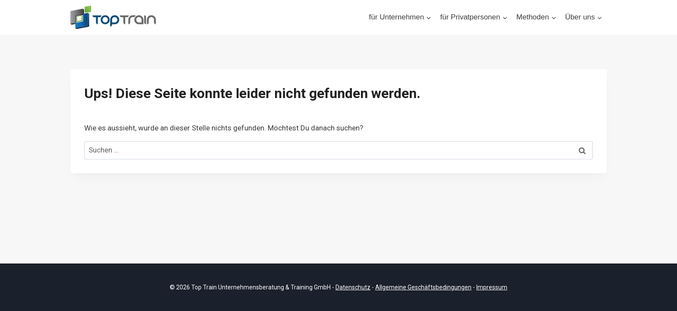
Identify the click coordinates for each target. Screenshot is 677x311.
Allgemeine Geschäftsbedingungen (423, 287)
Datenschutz (352, 287)
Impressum (491, 287)
